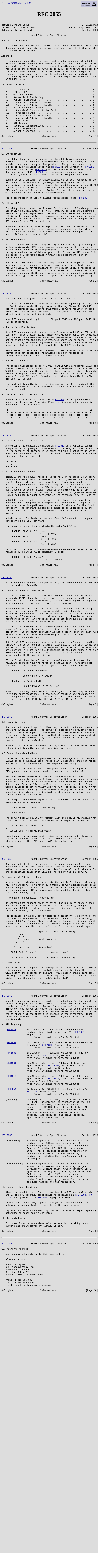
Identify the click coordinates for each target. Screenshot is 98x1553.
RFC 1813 (53, 1283)
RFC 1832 (47, 1242)
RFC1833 (11, 1252)
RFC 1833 (48, 1255)
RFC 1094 (53, 1267)
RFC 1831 (79, 1227)
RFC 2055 (6, 172)
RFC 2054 (83, 232)
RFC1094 (57, 194)
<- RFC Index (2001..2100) (16, 2)
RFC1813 (89, 194)
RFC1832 (39, 200)
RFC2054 (11, 1295)
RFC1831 (41, 197)
